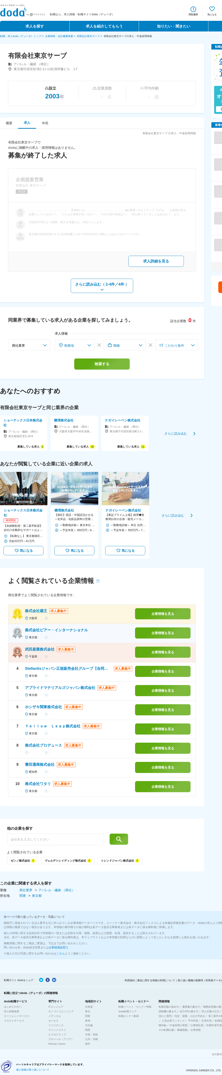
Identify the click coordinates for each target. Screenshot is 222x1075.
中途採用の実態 (178, 1025)
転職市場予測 (214, 1025)
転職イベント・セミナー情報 (134, 1006)
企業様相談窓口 (58, 947)
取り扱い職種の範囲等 (190, 980)
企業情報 (196, 1029)
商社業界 (26, 890)
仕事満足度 (197, 1025)
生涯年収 (206, 1020)
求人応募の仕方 (210, 1011)
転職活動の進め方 (169, 1006)
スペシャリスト (57, 1029)
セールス (53, 1020)
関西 (87, 1029)
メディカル (54, 1016)
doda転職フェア (127, 1011)
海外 (87, 1043)
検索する (102, 364)
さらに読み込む (175, 433)
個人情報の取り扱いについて (32, 1069)
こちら (60, 953)
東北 (87, 1011)
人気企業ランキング (173, 1020)
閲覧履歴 (193, 14)
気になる (212, 14)
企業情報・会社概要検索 (59, 36)
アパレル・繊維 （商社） (56, 890)
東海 (87, 1020)
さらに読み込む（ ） (102, 284)
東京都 (37, 895)
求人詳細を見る (156, 261)
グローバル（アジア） (61, 1039)
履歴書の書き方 (191, 1006)
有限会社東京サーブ (88, 36)
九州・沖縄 (91, 1039)
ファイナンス (56, 1025)
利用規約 (130, 980)
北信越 (89, 1025)
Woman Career (56, 1043)
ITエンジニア (55, 1006)
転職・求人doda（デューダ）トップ (20, 36)
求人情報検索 (11, 1011)
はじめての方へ (13, 1006)
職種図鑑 (182, 1029)
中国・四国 (91, 1034)
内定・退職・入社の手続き (190, 1016)
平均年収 (193, 1020)
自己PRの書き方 (189, 1011)
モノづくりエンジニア (61, 1011)
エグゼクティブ (57, 1034)
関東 (23, 895)
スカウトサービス (14, 1020)
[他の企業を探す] (55, 839)
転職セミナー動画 (128, 1016)
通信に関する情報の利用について (156, 980)
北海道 (89, 1006)
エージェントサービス (16, 1016)
